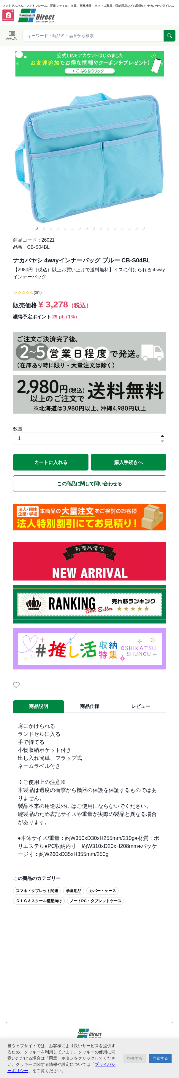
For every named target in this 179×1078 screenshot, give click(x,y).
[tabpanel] (89, 790)
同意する (160, 1058)
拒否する (134, 1058)
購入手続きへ (128, 462)
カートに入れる (50, 462)
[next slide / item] (162, 63)
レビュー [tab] (140, 706)
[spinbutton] (89, 438)
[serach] (169, 36)
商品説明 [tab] (38, 706)
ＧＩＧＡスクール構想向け (39, 901)
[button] (82, 70)
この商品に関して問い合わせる (89, 483)
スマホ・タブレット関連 (37, 891)
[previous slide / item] (17, 63)
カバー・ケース (102, 891)
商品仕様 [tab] (89, 706)
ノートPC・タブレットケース (95, 901)
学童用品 (73, 891)
